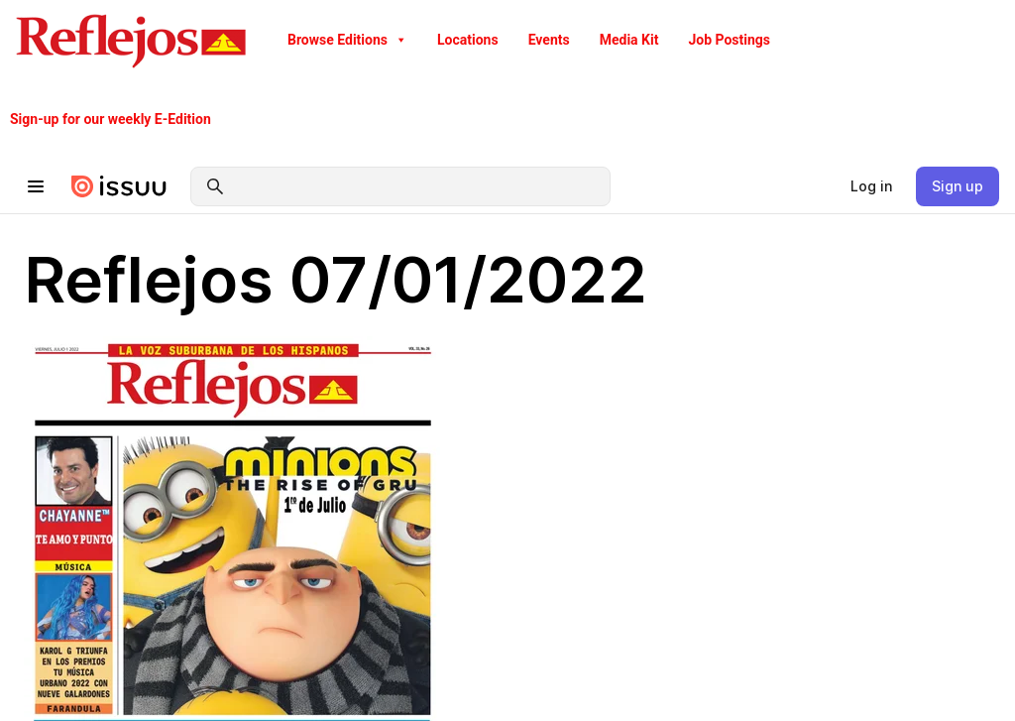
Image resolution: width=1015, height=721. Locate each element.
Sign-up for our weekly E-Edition (110, 119)
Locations (468, 40)
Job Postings (729, 40)
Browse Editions (347, 39)
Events (549, 40)
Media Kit (629, 40)
